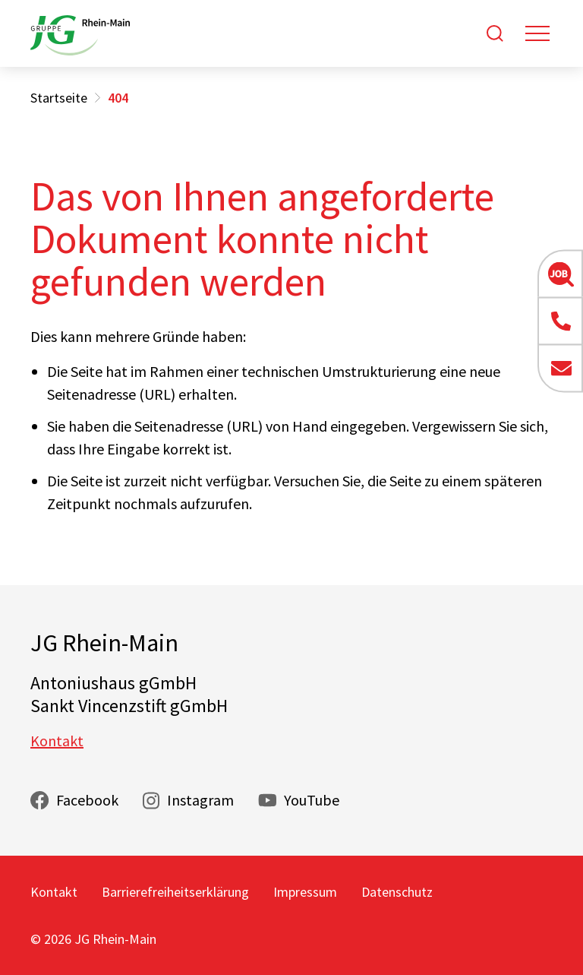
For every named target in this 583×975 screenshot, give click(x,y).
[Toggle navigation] (537, 33)
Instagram (200, 799)
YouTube (311, 799)
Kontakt (57, 740)
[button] (560, 273)
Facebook (87, 799)
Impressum (305, 892)
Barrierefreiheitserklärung (175, 892)
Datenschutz (397, 892)
